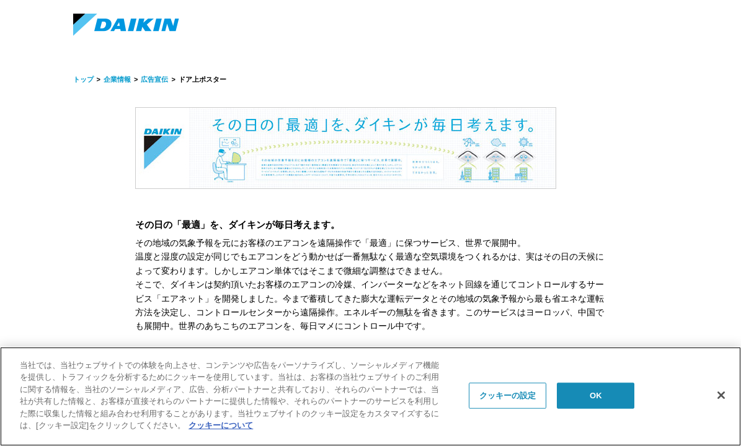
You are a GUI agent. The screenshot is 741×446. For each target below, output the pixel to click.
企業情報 (117, 79)
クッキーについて (221, 425)
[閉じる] (721, 395)
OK (596, 395)
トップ (83, 79)
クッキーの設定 (507, 395)
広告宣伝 (154, 79)
